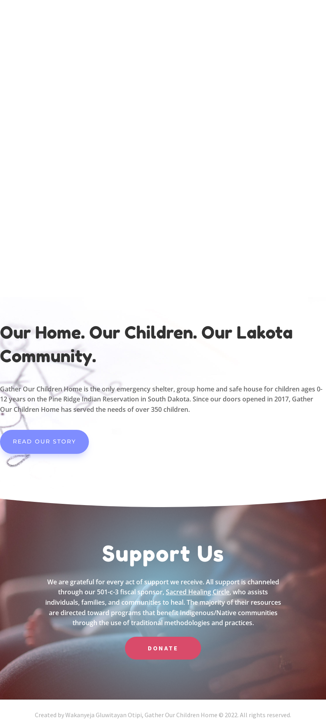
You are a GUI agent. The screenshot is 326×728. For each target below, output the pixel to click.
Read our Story (44, 441)
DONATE (163, 648)
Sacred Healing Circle (197, 592)
